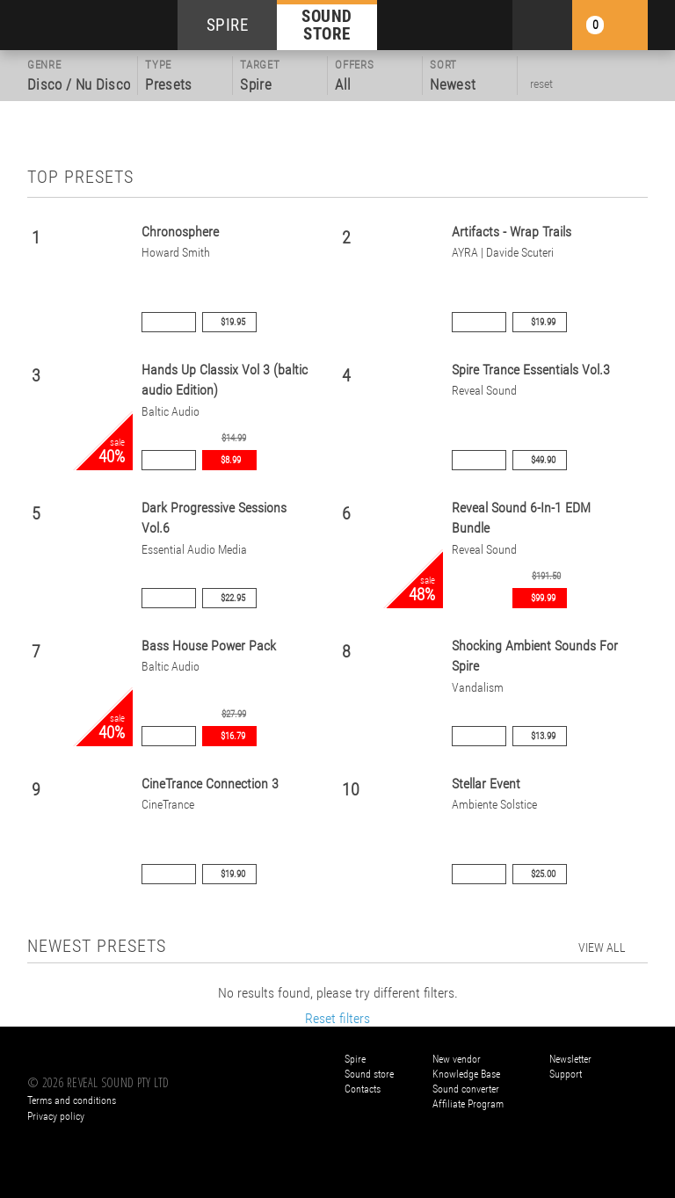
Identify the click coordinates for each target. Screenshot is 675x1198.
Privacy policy (55, 1116)
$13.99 (543, 736)
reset (541, 83)
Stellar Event (486, 783)
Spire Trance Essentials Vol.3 (531, 369)
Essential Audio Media (194, 549)
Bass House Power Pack (209, 645)
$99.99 (543, 598)
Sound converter (465, 1089)
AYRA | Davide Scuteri (503, 252)
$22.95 (233, 598)
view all (602, 947)
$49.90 (543, 460)
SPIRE (228, 25)
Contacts (363, 1089)
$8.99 (231, 460)
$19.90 (233, 874)
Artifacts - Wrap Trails (511, 231)
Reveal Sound (484, 390)
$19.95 (233, 322)
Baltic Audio (171, 411)
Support (565, 1074)
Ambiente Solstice (494, 804)
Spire (355, 1059)
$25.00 (543, 874)
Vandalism (478, 687)
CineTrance (168, 804)
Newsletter (570, 1059)
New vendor (456, 1059)
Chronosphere (180, 231)
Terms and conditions (71, 1100)
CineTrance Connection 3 (210, 783)
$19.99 (543, 322)
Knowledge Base (466, 1074)
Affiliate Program (468, 1104)
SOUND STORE (326, 24)
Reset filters (337, 1018)
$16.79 (233, 736)
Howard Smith (176, 252)
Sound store (369, 1074)
